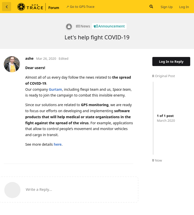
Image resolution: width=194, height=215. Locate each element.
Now (157, 160)
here (58, 144)
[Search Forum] (151, 6)
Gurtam (55, 89)
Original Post (163, 76)
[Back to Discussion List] (6, 6)
